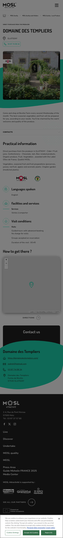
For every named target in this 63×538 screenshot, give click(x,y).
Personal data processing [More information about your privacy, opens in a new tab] (36, 529)
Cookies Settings (13, 534)
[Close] (59, 520)
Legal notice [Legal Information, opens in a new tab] (50, 529)
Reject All (48, 534)
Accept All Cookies (31, 534)
